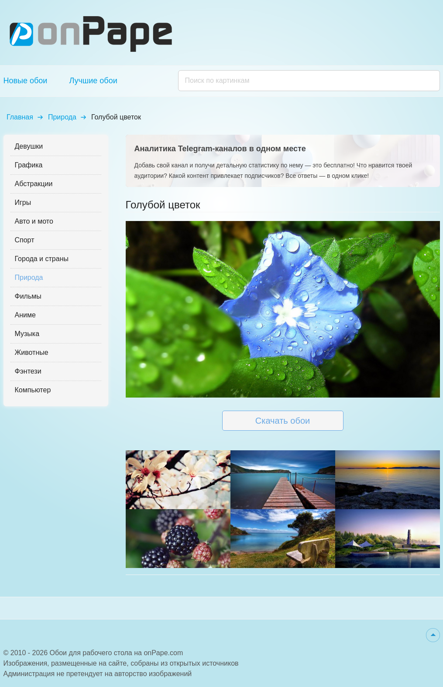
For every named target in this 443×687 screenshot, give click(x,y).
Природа (62, 117)
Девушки (29, 146)
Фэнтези (28, 371)
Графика (29, 165)
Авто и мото (34, 221)
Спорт (24, 240)
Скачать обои (282, 420)
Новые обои (25, 81)
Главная (20, 117)
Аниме (25, 315)
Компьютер (33, 390)
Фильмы (28, 296)
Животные (31, 352)
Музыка (27, 333)
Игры (23, 202)
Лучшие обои (93, 81)
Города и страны (42, 258)
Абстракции (34, 183)
